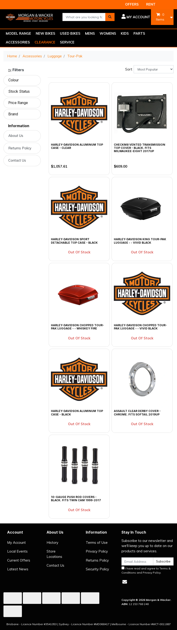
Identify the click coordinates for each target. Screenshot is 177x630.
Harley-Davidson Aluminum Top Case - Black (77, 412)
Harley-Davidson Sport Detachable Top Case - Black (74, 240)
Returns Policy (19, 148)
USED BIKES (70, 33)
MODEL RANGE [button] (18, 33)
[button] (135, 17)
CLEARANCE (45, 42)
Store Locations (54, 554)
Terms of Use (97, 542)
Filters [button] (16, 70)
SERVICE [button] (67, 42)
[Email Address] (137, 561)
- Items (160, 17)
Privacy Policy (97, 551)
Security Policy (97, 569)
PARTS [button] (139, 33)
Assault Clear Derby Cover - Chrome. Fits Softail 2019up (137, 412)
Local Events (17, 551)
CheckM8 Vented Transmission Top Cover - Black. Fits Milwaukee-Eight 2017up (139, 148)
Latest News (17, 569)
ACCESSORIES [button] (18, 42)
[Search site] (110, 17)
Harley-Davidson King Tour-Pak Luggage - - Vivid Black (140, 240)
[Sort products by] (154, 69)
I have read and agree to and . (146, 570)
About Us (15, 135)
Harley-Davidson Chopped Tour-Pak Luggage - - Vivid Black (140, 326)
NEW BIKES (45, 33)
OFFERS (132, 4)
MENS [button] (90, 33)
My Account (16, 542)
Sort (128, 69)
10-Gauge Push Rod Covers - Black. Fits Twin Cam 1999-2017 (76, 498)
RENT (151, 4)
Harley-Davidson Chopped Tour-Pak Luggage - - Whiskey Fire (77, 326)
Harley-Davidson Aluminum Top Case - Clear (77, 146)
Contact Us (17, 160)
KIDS (125, 33)
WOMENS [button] (108, 33)
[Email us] (124, 582)
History (52, 542)
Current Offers (18, 560)
